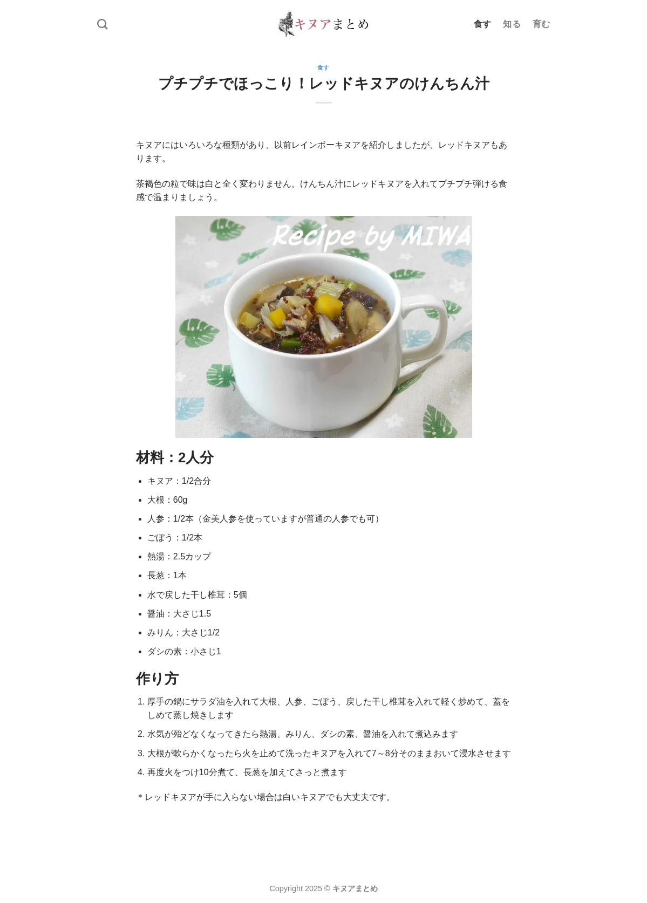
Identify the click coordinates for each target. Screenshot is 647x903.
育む (541, 24)
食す (483, 24)
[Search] (102, 24)
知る (512, 24)
